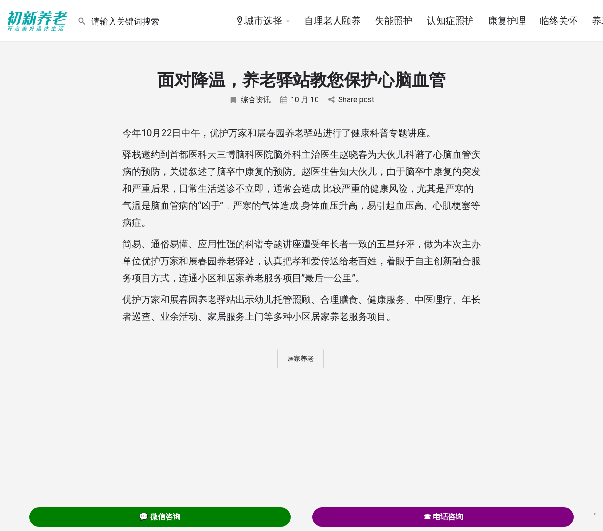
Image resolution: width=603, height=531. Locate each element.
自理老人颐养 (332, 20)
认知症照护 (450, 20)
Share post (351, 99)
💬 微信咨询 (159, 516)
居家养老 (300, 358)
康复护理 (507, 20)
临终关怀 (559, 20)
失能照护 (394, 20)
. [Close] (595, 510)
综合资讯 (250, 99)
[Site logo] (38, 20)
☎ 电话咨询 (443, 516)
